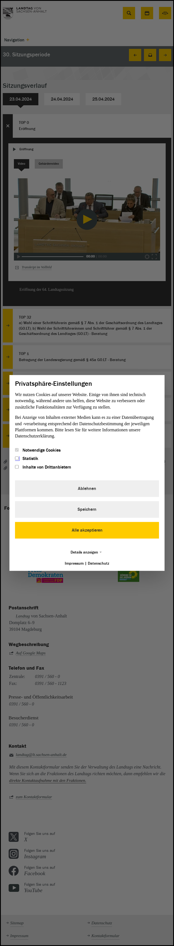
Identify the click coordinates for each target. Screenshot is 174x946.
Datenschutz (98, 563)
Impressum (74, 563)
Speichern (87, 509)
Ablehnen (87, 488)
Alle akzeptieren (87, 530)
